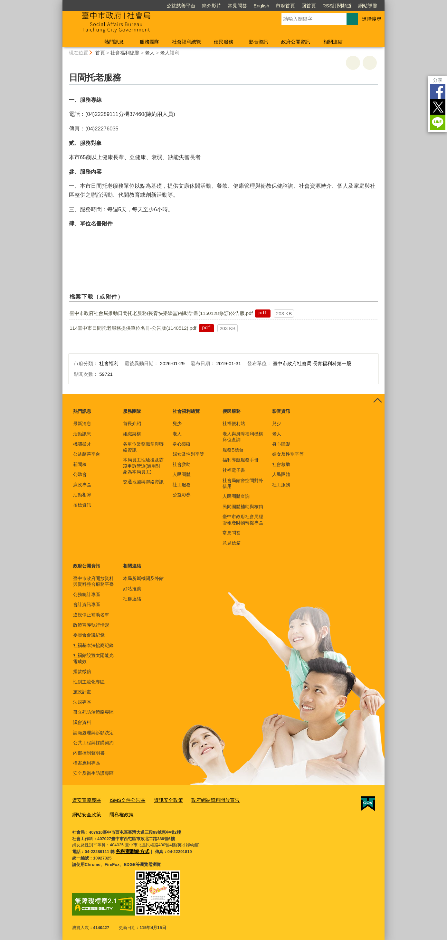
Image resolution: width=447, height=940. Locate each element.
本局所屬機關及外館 (143, 578)
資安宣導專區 (84, 799)
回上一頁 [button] (370, 63)
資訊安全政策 (157, 799)
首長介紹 (132, 423)
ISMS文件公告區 (121, 799)
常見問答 (237, 5)
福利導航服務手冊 (241, 459)
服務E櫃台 (233, 449)
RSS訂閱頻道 (337, 5)
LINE (437, 122)
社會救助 (182, 464)
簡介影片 (211, 5)
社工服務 (182, 484)
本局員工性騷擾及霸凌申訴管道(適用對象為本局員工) (143, 465)
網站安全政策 (241, 799)
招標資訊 (82, 505)
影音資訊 (258, 41)
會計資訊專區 (86, 604)
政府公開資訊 (295, 41)
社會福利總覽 (186, 41)
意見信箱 (232, 543)
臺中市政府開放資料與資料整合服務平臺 (93, 581)
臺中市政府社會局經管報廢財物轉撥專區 (243, 519)
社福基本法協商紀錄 (93, 645)
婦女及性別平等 (188, 454)
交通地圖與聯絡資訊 (143, 481)
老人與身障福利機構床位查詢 (243, 436)
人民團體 (182, 474)
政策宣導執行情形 (91, 625)
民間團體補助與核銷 (243, 506)
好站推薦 (132, 588)
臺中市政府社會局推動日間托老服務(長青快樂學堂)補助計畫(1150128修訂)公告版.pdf (161, 313)
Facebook (437, 91)
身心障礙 (182, 444)
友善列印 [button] (353, 63)
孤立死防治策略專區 (93, 712)
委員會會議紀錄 (89, 635)
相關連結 (333, 41)
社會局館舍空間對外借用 (243, 483)
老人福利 (169, 52)
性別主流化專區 (89, 681)
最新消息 (82, 423)
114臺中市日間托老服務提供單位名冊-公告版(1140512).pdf (133, 328)
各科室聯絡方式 (130, 848)
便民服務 (223, 41)
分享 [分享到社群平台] (437, 80)
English (261, 5)
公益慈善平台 (180, 5)
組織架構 (132, 433)
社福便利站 (234, 423)
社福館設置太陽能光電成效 (93, 658)
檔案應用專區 (86, 762)
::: (60, 2)
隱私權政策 (82, 813)
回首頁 (308, 5)
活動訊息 (82, 433)
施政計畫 (82, 691)
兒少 (177, 423)
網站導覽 (367, 5)
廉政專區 (82, 484)
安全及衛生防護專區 (93, 773)
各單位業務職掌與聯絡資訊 (143, 447)
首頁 (100, 52)
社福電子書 (234, 470)
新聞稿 (80, 464)
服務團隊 (149, 41)
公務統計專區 (86, 594)
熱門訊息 (114, 41)
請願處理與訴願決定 (93, 732)
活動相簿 (82, 494)
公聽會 (80, 474)
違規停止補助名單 (91, 614)
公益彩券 (182, 494)
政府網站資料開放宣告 (200, 799)
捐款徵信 (82, 671)
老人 (150, 52)
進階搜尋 (371, 19)
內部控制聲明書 (89, 752)
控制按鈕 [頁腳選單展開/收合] (377, 401)
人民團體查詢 (236, 496)
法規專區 (82, 702)
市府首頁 (285, 5)
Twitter (437, 107)
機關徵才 (82, 444)
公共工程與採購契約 (93, 742)
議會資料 (82, 722)
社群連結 (132, 598)
